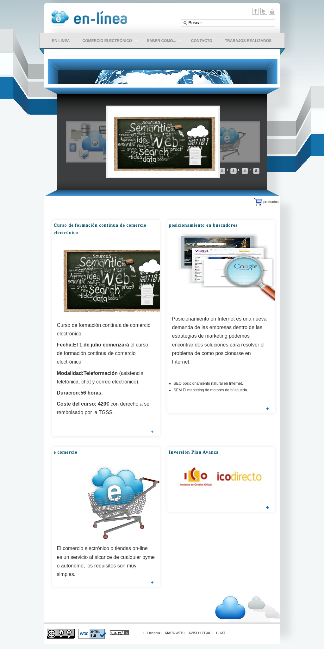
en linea (61, 41)
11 (272, 11)
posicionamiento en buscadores (203, 225)
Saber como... (161, 41)
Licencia (153, 633)
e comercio (66, 452)
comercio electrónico (107, 41)
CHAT (220, 633)
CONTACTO (201, 41)
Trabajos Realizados (248, 41)
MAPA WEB (174, 633)
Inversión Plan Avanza (194, 452)
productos (270, 202)
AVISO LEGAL (200, 633)
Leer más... (152, 432)
